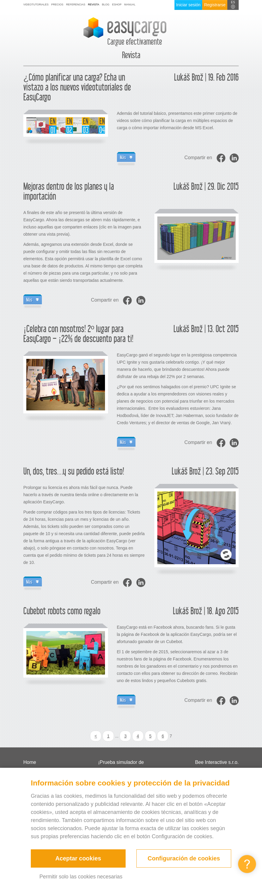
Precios (57, 4)
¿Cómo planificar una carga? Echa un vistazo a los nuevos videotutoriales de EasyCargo (77, 88)
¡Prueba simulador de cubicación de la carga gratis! (129, 767)
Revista (93, 4)
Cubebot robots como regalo (61, 611)
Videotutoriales (35, 4)
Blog (105, 4)
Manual (129, 4)
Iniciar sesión (188, 4)
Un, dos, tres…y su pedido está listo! (73, 472)
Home (29, 762)
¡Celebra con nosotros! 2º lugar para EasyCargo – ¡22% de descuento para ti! (78, 334)
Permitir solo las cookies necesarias (81, 877)
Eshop (117, 4)
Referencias (75, 4)
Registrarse (215, 4)
